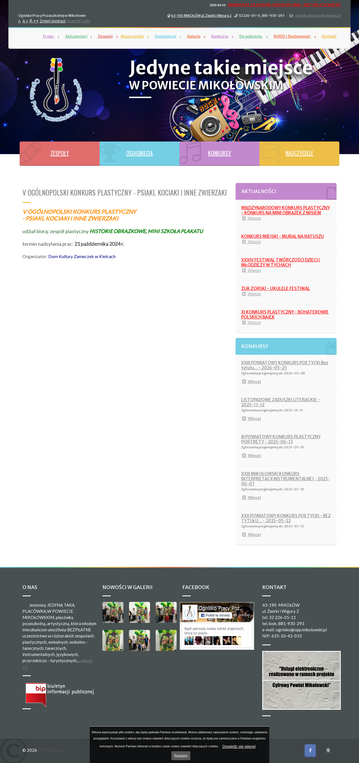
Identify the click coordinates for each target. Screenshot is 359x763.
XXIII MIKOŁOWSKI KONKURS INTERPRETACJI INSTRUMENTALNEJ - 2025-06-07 (285, 478)
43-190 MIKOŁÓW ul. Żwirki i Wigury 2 (201, 15)
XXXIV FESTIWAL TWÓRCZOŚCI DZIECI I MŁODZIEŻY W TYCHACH (280, 262)
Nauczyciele (132, 36)
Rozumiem (181, 755)
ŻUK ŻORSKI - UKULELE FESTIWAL (275, 288)
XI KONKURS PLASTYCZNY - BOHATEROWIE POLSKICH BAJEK (285, 314)
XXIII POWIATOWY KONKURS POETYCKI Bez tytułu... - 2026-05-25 (284, 365)
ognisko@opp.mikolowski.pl (318, 15)
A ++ (34, 20)
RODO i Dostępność (292, 36)
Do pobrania (251, 36)
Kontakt (329, 36)
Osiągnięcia (165, 36)
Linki (86, 20)
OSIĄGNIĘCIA (139, 153)
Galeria (194, 36)
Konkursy (220, 36)
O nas (48, 36)
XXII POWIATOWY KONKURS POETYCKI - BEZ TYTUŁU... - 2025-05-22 (286, 518)
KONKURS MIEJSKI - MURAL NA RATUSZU (282, 236)
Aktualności (76, 36)
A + (25, 20)
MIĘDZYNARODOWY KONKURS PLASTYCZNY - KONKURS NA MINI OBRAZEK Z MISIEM (285, 210)
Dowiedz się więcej (239, 746)
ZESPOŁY (59, 153)
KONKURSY (219, 153)
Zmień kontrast (53, 20)
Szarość (74, 20)
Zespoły (105, 36)
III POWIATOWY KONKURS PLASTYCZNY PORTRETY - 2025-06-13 (281, 439)
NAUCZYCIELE (299, 153)
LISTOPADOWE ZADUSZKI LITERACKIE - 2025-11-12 (280, 402)
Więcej (251, 218)
